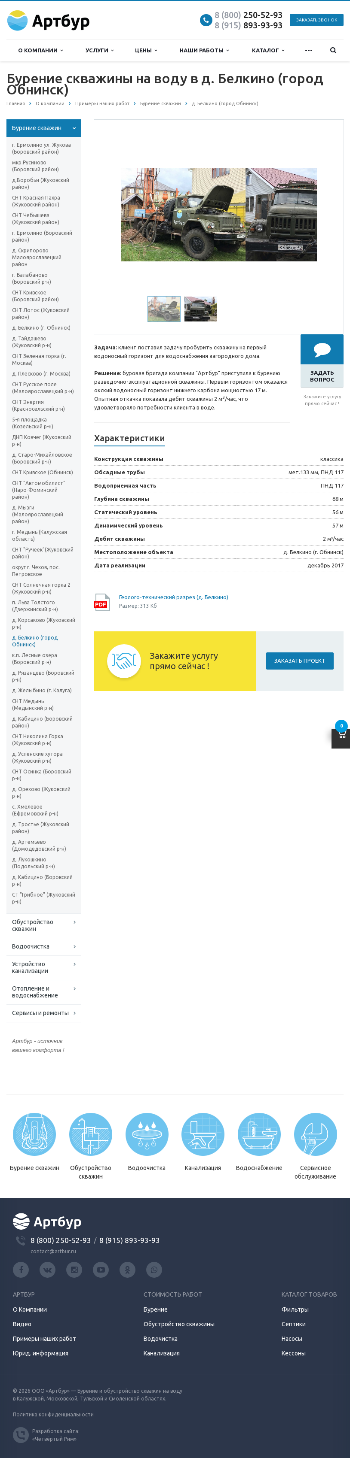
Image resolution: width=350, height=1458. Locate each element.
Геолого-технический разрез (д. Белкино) (173, 597)
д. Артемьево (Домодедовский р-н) (39, 845)
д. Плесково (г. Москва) (41, 373)
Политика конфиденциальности (53, 1414)
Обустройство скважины (179, 1324)
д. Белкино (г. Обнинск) (41, 327)
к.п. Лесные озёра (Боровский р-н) (34, 658)
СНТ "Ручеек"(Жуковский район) (43, 553)
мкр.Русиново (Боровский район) (35, 166)
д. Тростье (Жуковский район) (40, 827)
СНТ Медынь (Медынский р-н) (33, 704)
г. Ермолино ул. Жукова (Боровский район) (41, 148)
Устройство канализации (30, 967)
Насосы (292, 1338)
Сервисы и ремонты (40, 1012)
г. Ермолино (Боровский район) (42, 236)
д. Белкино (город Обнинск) (35, 641)
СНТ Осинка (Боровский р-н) (41, 775)
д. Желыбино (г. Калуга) (42, 690)
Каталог (268, 50)
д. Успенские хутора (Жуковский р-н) (37, 757)
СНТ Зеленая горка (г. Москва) (39, 359)
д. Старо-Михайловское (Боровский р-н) (42, 458)
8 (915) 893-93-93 (129, 1240)
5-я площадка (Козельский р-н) (32, 423)
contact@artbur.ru (53, 1251)
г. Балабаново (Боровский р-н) (31, 278)
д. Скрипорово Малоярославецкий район (36, 257)
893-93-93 (248, 25)
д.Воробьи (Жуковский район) (40, 183)
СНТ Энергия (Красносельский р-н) (38, 405)
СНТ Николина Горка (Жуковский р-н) (37, 740)
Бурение (156, 1309)
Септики (294, 1324)
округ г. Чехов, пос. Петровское (36, 570)
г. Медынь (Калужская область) (39, 535)
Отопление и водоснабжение (35, 992)
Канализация (162, 1353)
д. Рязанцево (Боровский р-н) (43, 676)
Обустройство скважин (32, 925)
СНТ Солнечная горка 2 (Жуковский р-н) (41, 588)
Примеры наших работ (44, 1338)
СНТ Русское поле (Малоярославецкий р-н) (43, 388)
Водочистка (161, 1338)
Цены (146, 50)
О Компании (30, 1309)
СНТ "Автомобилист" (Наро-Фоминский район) (38, 490)
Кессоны (294, 1353)
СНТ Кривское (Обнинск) (42, 472)
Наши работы (204, 50)
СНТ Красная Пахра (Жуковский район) (36, 201)
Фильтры (295, 1309)
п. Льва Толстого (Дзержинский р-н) (35, 606)
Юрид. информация (40, 1353)
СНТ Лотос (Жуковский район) (41, 313)
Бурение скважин (36, 127)
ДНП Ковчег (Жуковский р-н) (41, 440)
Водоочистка (30, 946)
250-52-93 (248, 15)
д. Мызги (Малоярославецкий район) (37, 514)
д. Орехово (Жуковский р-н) (41, 792)
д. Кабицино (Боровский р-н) (42, 880)
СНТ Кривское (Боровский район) (35, 296)
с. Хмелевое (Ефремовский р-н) (35, 810)
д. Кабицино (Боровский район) (42, 722)
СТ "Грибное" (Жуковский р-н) (43, 898)
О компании (40, 50)
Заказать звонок (316, 20)
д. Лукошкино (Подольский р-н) (33, 863)
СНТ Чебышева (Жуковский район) (35, 218)
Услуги (100, 50)
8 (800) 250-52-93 (61, 1240)
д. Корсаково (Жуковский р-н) (43, 623)
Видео (22, 1324)
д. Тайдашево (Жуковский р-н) (32, 342)
